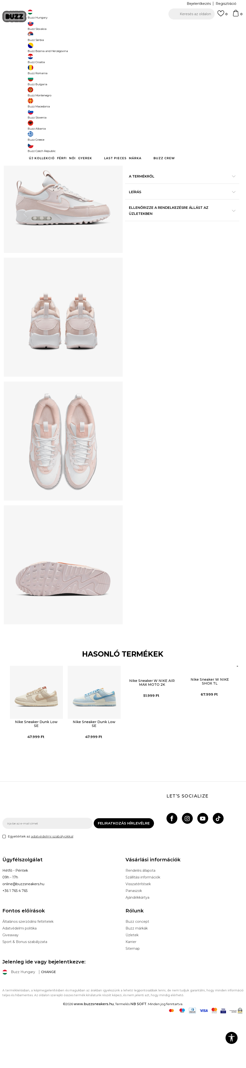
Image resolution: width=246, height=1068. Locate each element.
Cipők (77, 38)
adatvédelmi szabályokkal (52, 887)
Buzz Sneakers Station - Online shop (27, 38)
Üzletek (132, 985)
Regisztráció (226, 3)
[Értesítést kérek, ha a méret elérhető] (132, 87)
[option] (123, 26)
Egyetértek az (40, 887)
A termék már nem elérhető (177, 121)
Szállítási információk (143, 928)
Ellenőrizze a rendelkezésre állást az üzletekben (180, 238)
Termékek (63, 38)
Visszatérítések (138, 934)
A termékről (180, 204)
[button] (191, 14)
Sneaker (90, 38)
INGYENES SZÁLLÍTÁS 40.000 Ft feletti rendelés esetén (121, 26)
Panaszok (134, 941)
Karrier (131, 992)
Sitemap (133, 999)
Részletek (221, 189)
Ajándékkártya (137, 948)
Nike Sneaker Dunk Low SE (35, 771)
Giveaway (10, 985)
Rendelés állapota (140, 921)
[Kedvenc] (222, 15)
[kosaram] (237, 15)
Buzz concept (137, 972)
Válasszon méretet (141, 79)
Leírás (180, 219)
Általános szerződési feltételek (27, 972)
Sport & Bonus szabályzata (24, 992)
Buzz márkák (137, 979)
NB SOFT (138, 1054)
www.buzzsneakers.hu (94, 1054)
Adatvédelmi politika (19, 979)
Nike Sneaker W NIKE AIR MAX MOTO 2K (152, 729)
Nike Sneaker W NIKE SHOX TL (210, 728)
